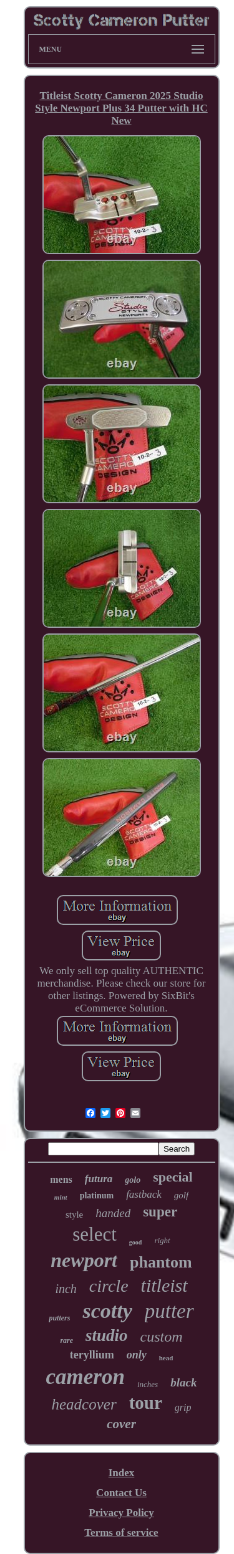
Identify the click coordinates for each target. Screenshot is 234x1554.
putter (169, 1311)
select (94, 1234)
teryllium (92, 1354)
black (183, 1382)
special (173, 1177)
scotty (107, 1310)
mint (60, 1197)
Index (122, 1473)
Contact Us (121, 1493)
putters (59, 1318)
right (162, 1240)
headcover (84, 1404)
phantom (161, 1262)
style (74, 1215)
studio (106, 1335)
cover (121, 1423)
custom (161, 1337)
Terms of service (121, 1532)
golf (181, 1195)
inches (147, 1384)
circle (109, 1286)
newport (84, 1260)
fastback (144, 1194)
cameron (85, 1377)
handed (112, 1213)
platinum (97, 1195)
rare (66, 1340)
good (135, 1242)
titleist (164, 1285)
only (137, 1354)
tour (145, 1403)
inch (65, 1289)
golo (132, 1180)
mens (61, 1179)
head (166, 1358)
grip (183, 1407)
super (160, 1212)
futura (98, 1179)
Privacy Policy (121, 1512)
